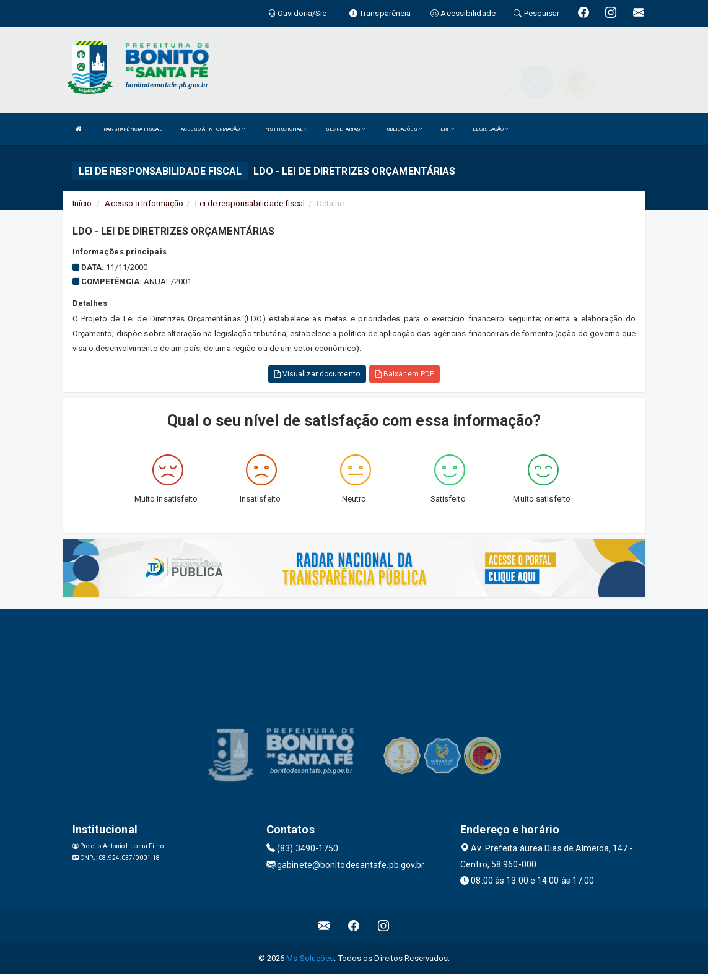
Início (82, 203)
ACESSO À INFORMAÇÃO (213, 129)
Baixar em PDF (404, 374)
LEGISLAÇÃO (490, 129)
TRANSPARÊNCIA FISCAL (131, 129)
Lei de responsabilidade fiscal (250, 203)
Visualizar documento (317, 374)
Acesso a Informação (144, 203)
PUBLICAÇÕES (403, 129)
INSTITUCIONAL (285, 129)
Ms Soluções (310, 958)
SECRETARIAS (345, 129)
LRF (447, 129)
